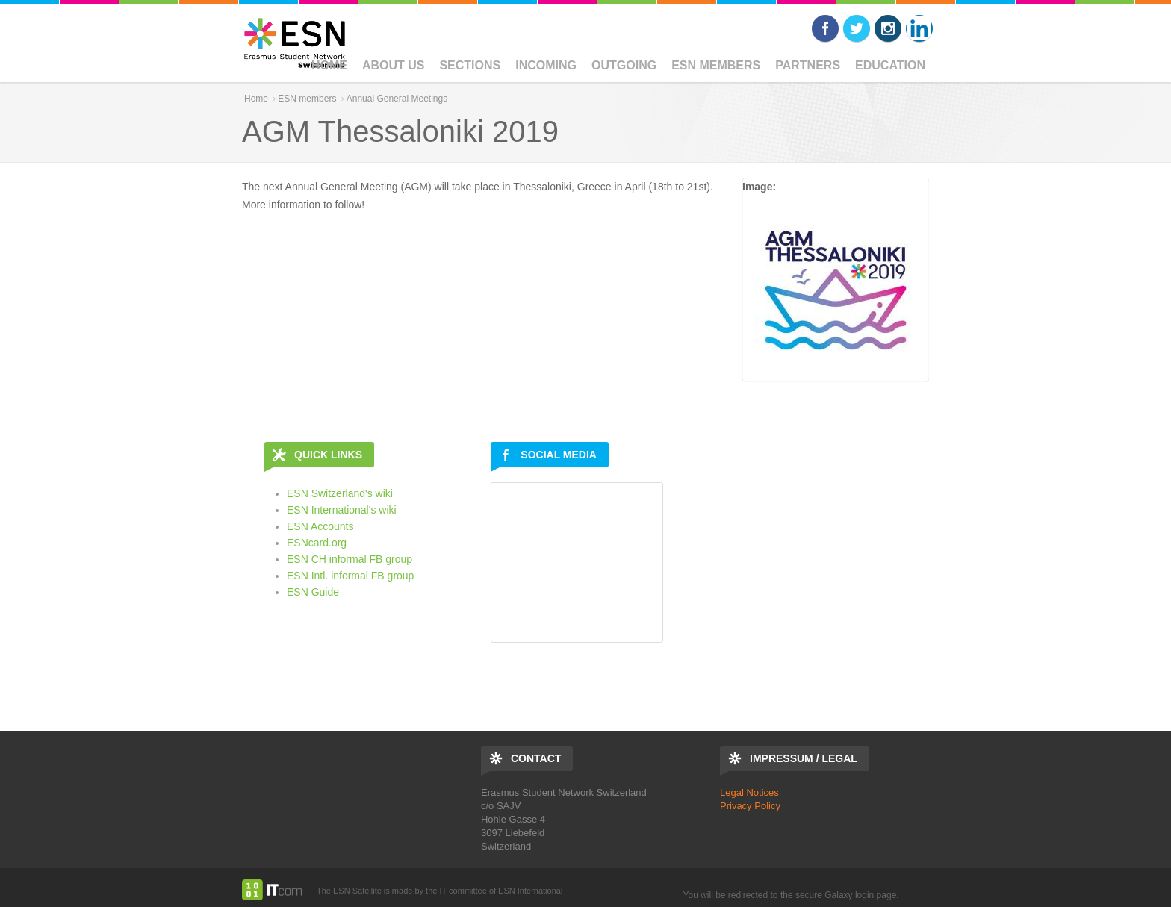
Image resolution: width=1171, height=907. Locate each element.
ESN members (715, 65)
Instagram (888, 28)
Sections (469, 65)
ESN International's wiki (342, 510)
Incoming (546, 65)
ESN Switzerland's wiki (340, 493)
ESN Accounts (320, 526)
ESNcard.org (317, 543)
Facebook (825, 28)
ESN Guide (313, 592)
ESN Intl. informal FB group (350, 576)
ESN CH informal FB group (349, 559)
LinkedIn (919, 28)
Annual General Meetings (397, 98)
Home (329, 65)
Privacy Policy (750, 805)
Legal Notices (749, 792)
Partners (807, 65)
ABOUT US (393, 65)
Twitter (856, 28)
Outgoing (623, 65)
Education (890, 65)
